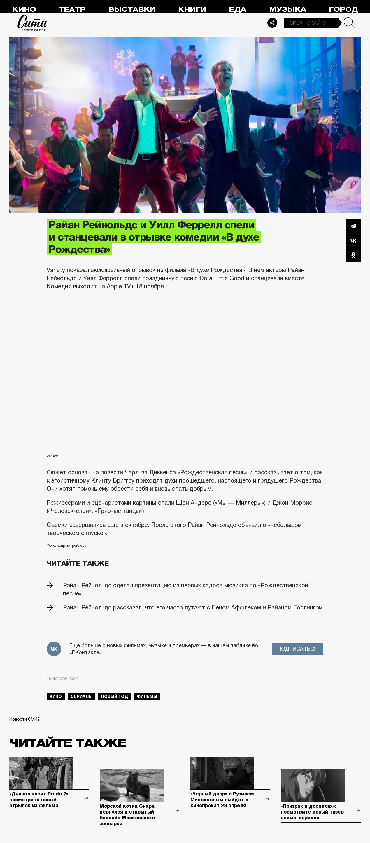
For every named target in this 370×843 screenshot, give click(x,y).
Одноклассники (353, 255)
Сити (32, 23)
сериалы (81, 696)
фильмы (147, 696)
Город (343, 9)
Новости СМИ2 (24, 719)
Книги (192, 9)
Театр (72, 9)
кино (56, 696)
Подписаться (298, 649)
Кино (24, 9)
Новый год (114, 696)
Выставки (131, 9)
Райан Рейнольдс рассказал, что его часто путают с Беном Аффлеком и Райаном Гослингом (193, 607)
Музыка (287, 9)
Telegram (353, 226)
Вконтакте (353, 240)
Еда (237, 9)
